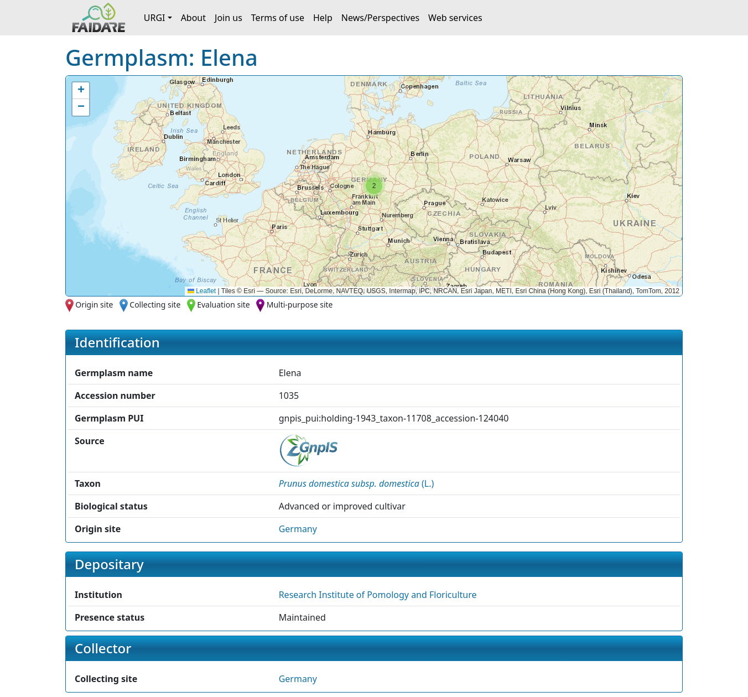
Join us (228, 18)
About (193, 18)
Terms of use (277, 18)
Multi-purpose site (300, 304)
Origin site (94, 304)
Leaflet (202, 291)
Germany (298, 529)
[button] (374, 186)
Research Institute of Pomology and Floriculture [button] (378, 595)
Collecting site (154, 304)
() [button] (356, 483)
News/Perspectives (380, 18)
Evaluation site (223, 304)
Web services (455, 18)
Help (323, 18)
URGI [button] (154, 18)
